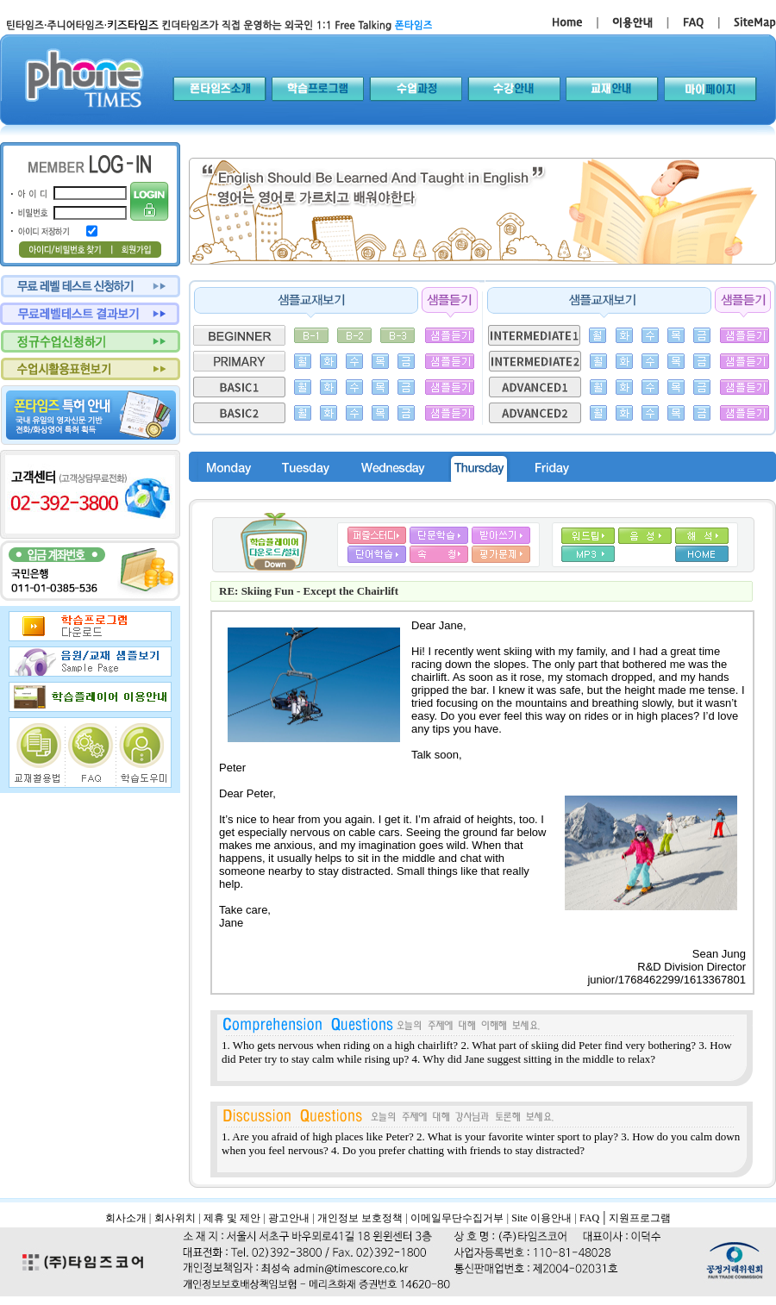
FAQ (589, 1218)
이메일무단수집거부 (457, 1218)
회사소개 (126, 1218)
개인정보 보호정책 (360, 1218)
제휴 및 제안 (231, 1218)
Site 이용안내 (541, 1218)
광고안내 (289, 1218)
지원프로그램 (640, 1218)
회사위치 (175, 1218)
